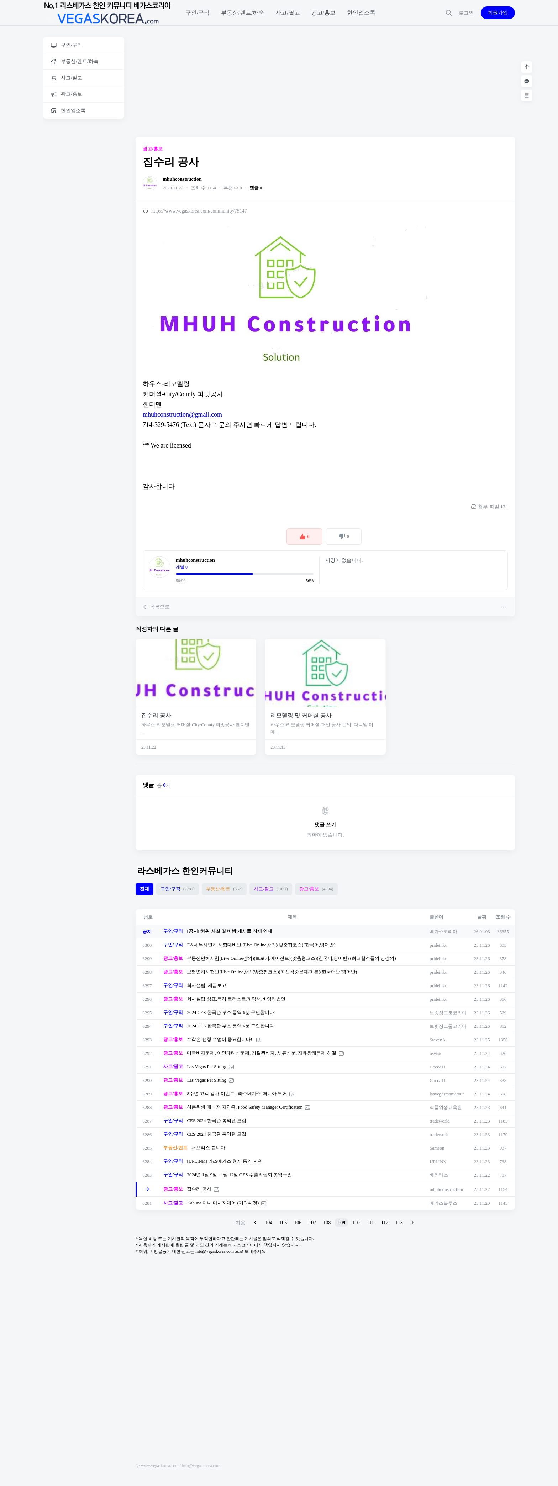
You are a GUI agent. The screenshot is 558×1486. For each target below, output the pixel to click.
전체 (144, 888)
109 (341, 1222)
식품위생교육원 (446, 1107)
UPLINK (438, 1161)
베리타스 (439, 1175)
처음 (241, 1222)
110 (355, 1222)
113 (398, 1222)
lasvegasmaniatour (447, 1094)
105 (283, 1222)
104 (268, 1222)
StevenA (438, 1039)
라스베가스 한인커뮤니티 (185, 870)
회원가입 (498, 12)
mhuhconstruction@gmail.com (182, 414)
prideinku (438, 945)
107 (312, 1222)
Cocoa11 (438, 1066)
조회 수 (503, 917)
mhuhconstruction (182, 179)
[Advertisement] (83, 234)
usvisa (435, 1053)
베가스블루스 (443, 1203)
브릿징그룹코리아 (448, 1012)
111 (370, 1222)
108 (327, 1222)
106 (297, 1222)
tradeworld (439, 1121)
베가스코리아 (443, 931)
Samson (437, 1148)
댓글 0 (255, 187)
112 (384, 1222)
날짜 (481, 917)
